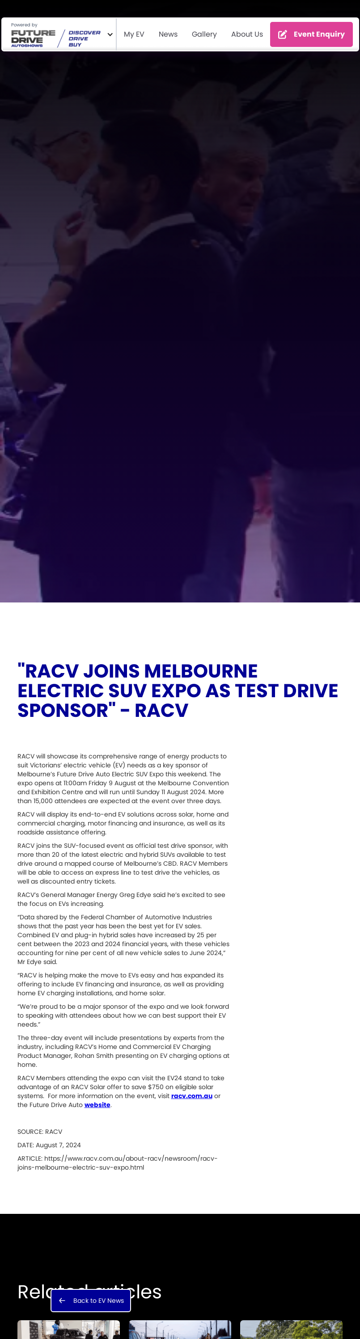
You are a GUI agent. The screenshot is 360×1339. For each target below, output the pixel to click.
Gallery (204, 34)
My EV (134, 34)
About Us (247, 34)
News (168, 34)
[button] (59, 34)
